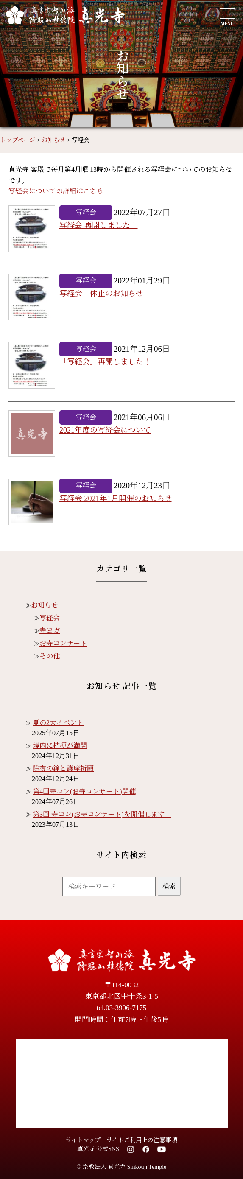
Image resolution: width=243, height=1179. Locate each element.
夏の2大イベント (58, 722)
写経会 (49, 618)
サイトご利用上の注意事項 (141, 1140)
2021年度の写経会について (105, 430)
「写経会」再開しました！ (105, 362)
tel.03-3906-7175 (122, 1008)
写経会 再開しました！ (98, 225)
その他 (49, 656)
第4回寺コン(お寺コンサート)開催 (84, 791)
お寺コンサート (63, 643)
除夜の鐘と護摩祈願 (63, 768)
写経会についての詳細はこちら (55, 191)
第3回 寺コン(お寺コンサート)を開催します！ (102, 814)
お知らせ (44, 605)
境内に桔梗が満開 (60, 745)
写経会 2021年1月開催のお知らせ (115, 498)
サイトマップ (83, 1140)
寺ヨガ (49, 630)
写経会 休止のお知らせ (101, 293)
